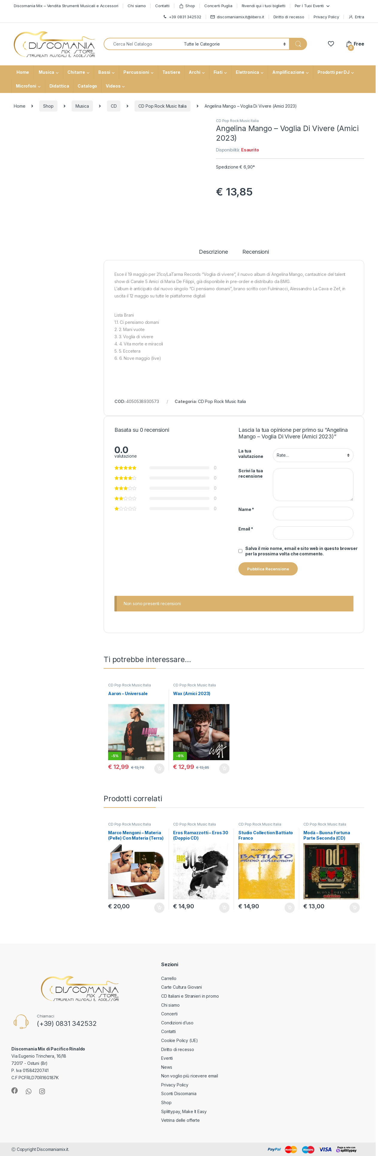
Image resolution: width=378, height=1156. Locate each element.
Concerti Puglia (218, 5)
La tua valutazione (250, 453)
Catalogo (87, 85)
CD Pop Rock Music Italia (162, 106)
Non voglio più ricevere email (189, 1075)
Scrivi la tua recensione (250, 473)
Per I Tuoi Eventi (309, 5)
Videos (113, 85)
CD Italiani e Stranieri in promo (190, 996)
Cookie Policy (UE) (179, 1040)
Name (246, 509)
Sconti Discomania (178, 1093)
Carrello (168, 978)
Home (22, 72)
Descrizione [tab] (213, 252)
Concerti (169, 1013)
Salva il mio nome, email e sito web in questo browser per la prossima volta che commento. (301, 551)
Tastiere (171, 72)
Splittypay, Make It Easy (184, 1111)
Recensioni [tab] (255, 252)
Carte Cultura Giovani (181, 987)
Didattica (59, 85)
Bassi (104, 72)
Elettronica (247, 72)
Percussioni (136, 72)
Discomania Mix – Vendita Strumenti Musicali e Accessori (66, 5)
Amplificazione (288, 72)
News (166, 1067)
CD (114, 106)
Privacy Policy (326, 16)
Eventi (167, 1058)
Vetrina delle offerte (180, 1120)
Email (245, 528)
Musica (46, 72)
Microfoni (26, 85)
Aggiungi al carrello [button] (159, 768)
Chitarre (76, 72)
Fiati (218, 72)
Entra (356, 16)
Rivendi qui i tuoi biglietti (263, 5)
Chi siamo (137, 5)
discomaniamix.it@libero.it (237, 16)
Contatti (162, 5)
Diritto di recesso (288, 16)
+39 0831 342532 (181, 16)
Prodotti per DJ (333, 72)
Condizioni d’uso (177, 1022)
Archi (194, 72)
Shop (187, 5)
